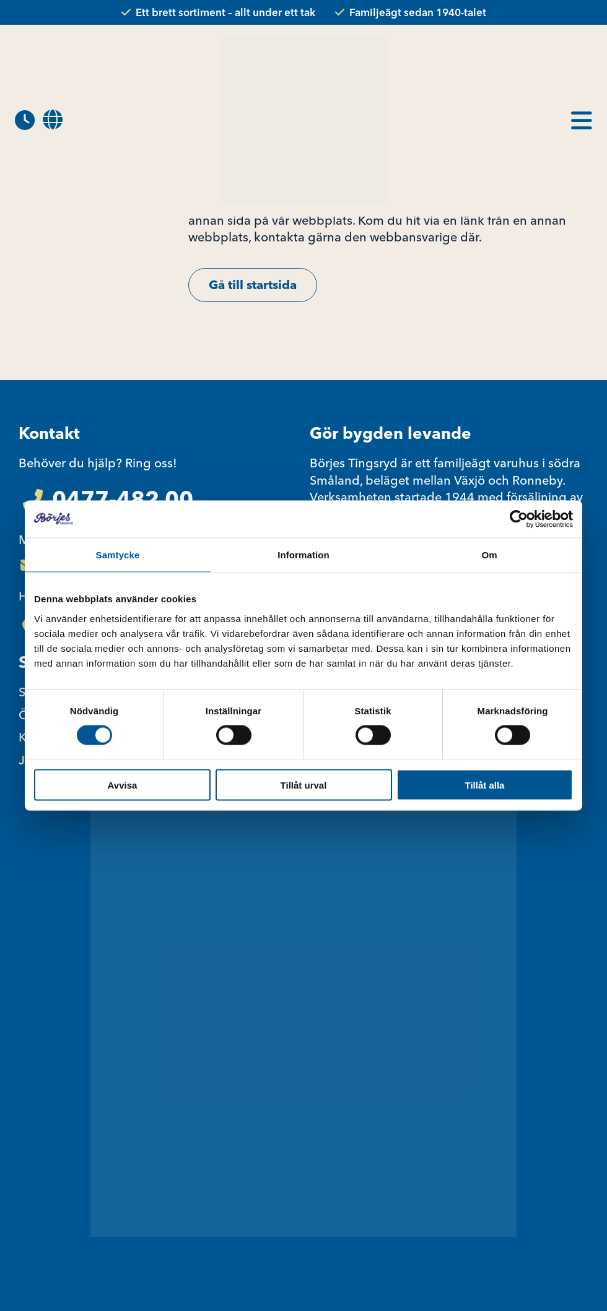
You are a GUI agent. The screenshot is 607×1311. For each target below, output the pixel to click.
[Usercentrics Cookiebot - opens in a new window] (519, 519)
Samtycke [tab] (118, 555)
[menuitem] (53, 120)
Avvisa (123, 784)
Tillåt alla (485, 784)
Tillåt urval (304, 784)
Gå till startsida (253, 284)
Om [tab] (489, 555)
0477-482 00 (122, 499)
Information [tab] (303, 555)
